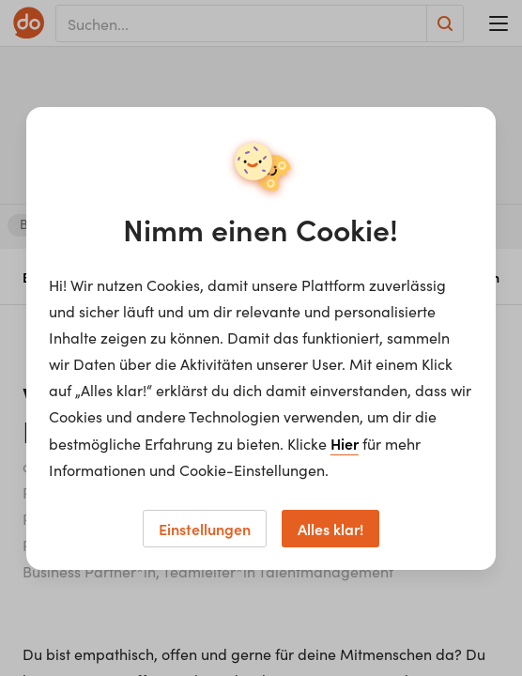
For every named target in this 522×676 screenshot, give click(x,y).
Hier (344, 443)
